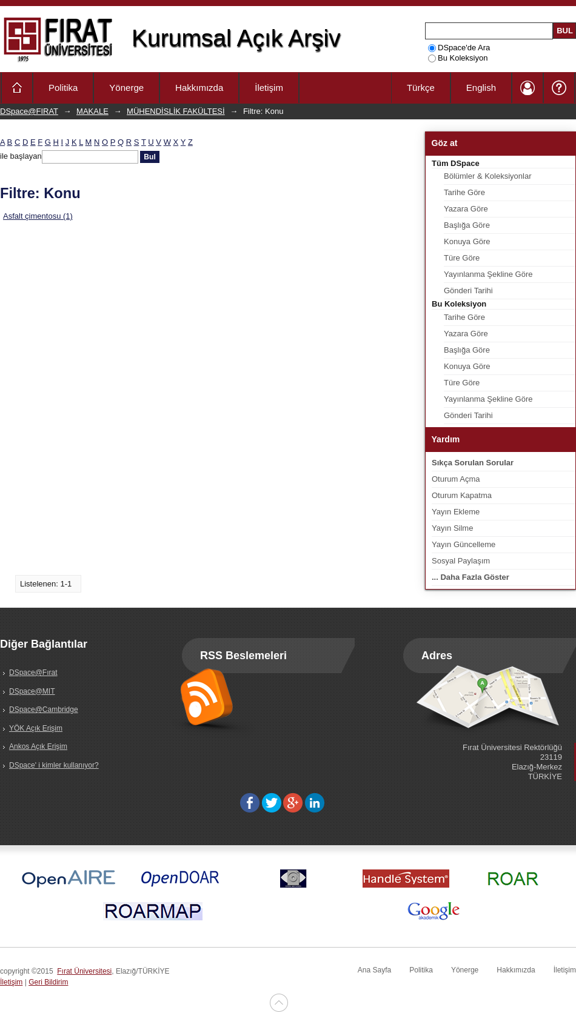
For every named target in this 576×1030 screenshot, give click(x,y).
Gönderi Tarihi (468, 290)
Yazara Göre (466, 208)
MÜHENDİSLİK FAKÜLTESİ (176, 111)
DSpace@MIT (32, 691)
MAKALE (92, 111)
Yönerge (126, 87)
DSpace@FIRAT (29, 111)
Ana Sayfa (374, 970)
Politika (63, 87)
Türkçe (421, 87)
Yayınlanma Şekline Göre (488, 274)
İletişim (269, 87)
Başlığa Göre (467, 225)
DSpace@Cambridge (43, 709)
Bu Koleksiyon (457, 57)
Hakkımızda (199, 87)
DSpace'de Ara (459, 47)
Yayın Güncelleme (463, 544)
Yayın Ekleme (456, 511)
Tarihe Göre (464, 192)
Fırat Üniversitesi (84, 971)
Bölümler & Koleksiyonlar (488, 176)
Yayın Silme (452, 528)
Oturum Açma (456, 478)
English (481, 87)
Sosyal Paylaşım (461, 560)
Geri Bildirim (48, 982)
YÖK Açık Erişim (35, 728)
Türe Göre (462, 257)
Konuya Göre (467, 241)
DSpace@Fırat (33, 672)
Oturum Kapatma (462, 495)
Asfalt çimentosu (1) (38, 216)
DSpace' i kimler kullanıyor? (54, 765)
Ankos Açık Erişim (38, 746)
